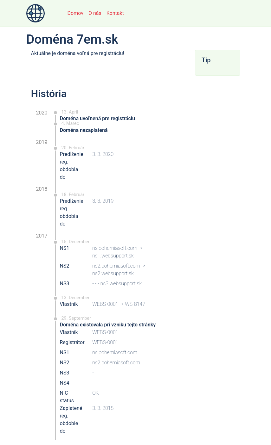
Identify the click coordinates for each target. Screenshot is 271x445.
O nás (94, 13)
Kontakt (115, 13)
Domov (75, 13)
